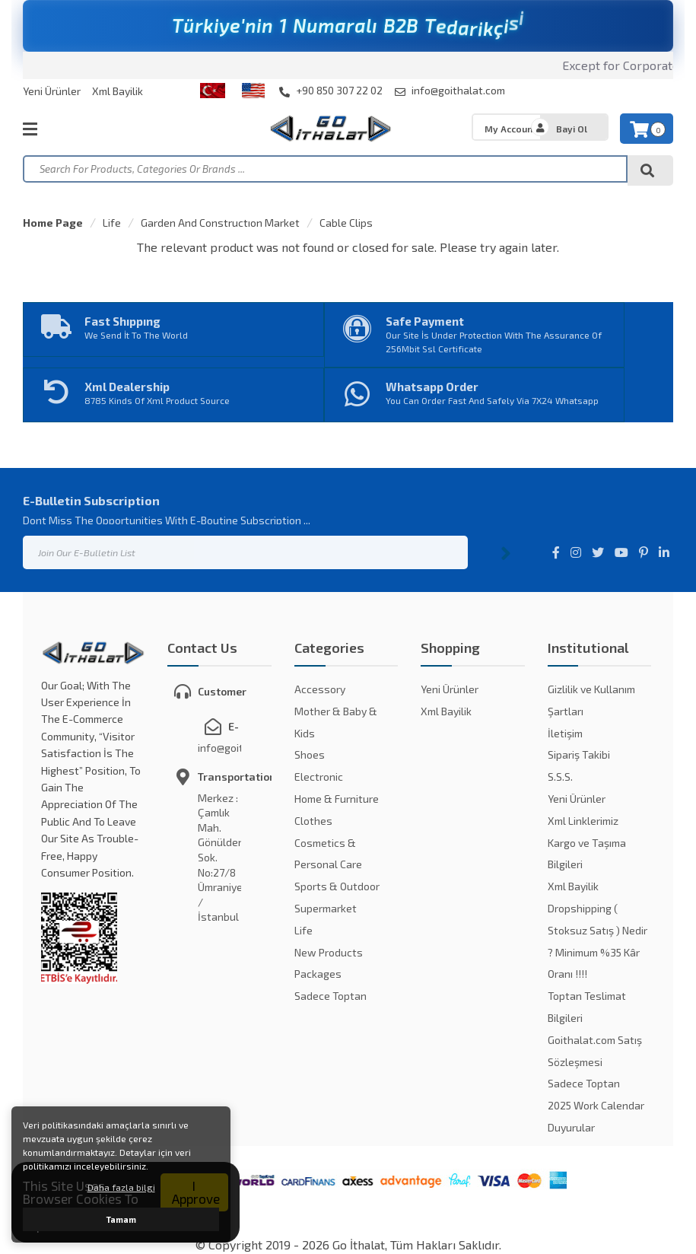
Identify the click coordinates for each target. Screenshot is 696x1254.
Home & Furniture (336, 798)
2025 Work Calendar (596, 1105)
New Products (328, 952)
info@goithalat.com (450, 90)
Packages (318, 973)
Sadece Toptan (330, 995)
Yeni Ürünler (52, 90)
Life (112, 222)
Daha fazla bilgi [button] (121, 1187)
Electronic (318, 776)
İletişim (565, 733)
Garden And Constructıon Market (220, 222)
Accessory (319, 689)
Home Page (53, 222)
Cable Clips (346, 222)
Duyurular (571, 1127)
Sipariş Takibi (579, 754)
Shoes (309, 754)
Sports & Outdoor (337, 886)
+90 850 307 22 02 (331, 90)
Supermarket (325, 908)
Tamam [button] (121, 1219)
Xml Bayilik (117, 90)
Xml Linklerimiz (583, 820)
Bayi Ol (571, 128)
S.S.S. (560, 776)
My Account (510, 128)
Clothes (313, 820)
